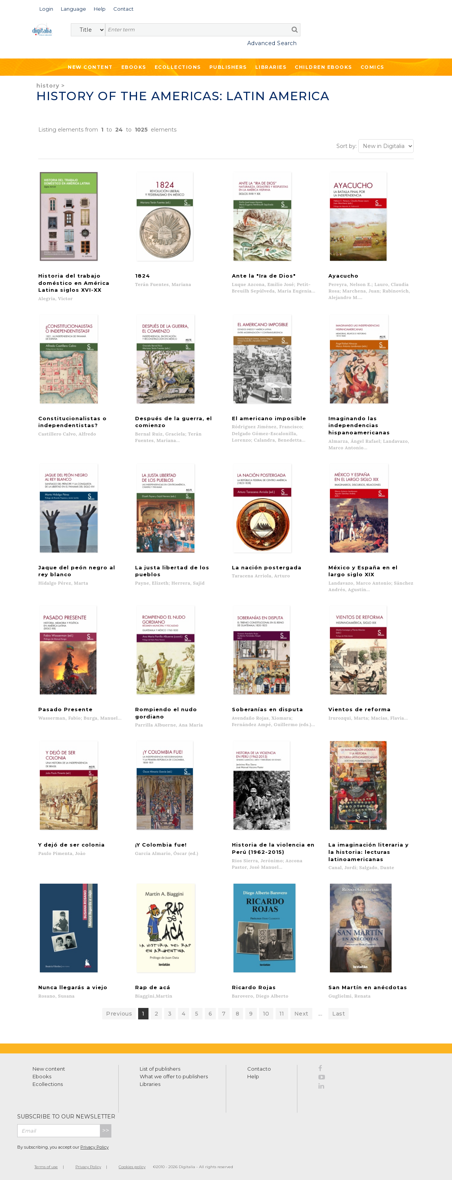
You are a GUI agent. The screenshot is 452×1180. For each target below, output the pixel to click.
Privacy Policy (94, 1146)
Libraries (271, 67)
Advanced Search (272, 43)
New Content (90, 67)
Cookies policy (132, 1165)
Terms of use (46, 1165)
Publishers (228, 67)
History (47, 85)
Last (338, 1012)
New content (49, 1068)
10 (266, 1012)
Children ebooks (323, 67)
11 (281, 1012)
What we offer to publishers (174, 1075)
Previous (119, 1012)
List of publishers (160, 1068)
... (320, 1012)
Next (301, 1012)
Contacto (259, 1068)
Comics (372, 67)
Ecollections (178, 67)
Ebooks (133, 67)
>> (105, 1129)
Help (253, 1075)
